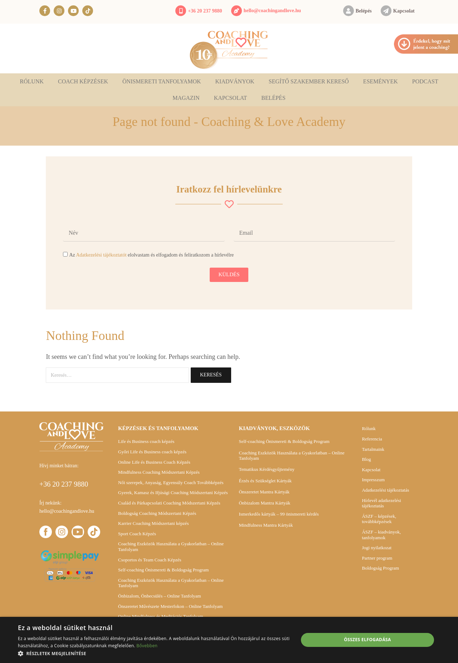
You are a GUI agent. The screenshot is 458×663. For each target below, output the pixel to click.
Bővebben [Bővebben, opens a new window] (146, 646)
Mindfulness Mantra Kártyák (266, 525)
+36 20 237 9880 (205, 11)
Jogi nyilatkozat (376, 547)
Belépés (364, 11)
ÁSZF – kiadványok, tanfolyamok (381, 534)
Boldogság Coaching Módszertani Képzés (157, 513)
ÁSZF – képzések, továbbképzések (379, 519)
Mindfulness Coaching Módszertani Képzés (159, 472)
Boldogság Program (380, 568)
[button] (154, 653)
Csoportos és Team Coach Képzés (149, 559)
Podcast (425, 81)
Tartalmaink (373, 449)
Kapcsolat (404, 11)
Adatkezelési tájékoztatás (385, 490)
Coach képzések (83, 81)
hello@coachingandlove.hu (272, 10)
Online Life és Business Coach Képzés (154, 462)
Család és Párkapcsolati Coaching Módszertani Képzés (169, 503)
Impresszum (373, 479)
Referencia (372, 439)
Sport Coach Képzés (137, 533)
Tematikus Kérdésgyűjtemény (266, 469)
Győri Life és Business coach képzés (152, 451)
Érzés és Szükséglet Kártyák (265, 480)
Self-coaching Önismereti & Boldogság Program (163, 569)
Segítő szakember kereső (309, 81)
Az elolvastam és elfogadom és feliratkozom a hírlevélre (151, 255)
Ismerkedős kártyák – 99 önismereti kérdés (278, 514)
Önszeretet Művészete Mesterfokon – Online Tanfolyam (170, 606)
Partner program (377, 558)
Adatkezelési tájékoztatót (101, 255)
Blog (366, 459)
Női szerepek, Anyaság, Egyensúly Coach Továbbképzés (171, 482)
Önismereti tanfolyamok (161, 81)
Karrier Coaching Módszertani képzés (153, 523)
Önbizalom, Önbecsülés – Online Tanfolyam (159, 596)
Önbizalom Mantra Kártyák (264, 503)
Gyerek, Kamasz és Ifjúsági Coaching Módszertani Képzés (173, 492)
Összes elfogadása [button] (367, 640)
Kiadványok (234, 81)
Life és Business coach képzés (146, 441)
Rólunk (32, 81)
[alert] (229, 640)
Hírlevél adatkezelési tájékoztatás (381, 503)
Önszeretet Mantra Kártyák (264, 491)
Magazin (186, 98)
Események (380, 81)
